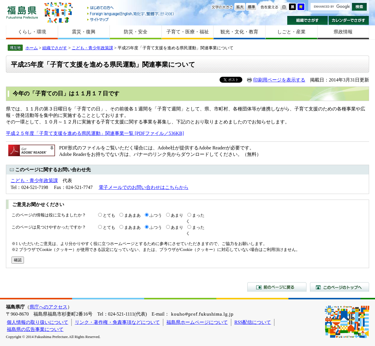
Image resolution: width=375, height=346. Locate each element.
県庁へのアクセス (48, 306)
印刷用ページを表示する (279, 79)
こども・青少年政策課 (92, 47)
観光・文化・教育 (239, 31)
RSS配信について (252, 322)
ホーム (31, 47)
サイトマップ (131, 19)
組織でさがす (307, 20)
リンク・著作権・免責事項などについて (117, 322)
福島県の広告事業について (35, 329)
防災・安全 (135, 31)
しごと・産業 (291, 31)
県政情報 (343, 31)
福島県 (22, 12)
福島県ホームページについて (197, 322)
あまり (177, 215)
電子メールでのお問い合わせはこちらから (144, 187)
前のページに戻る (276, 287)
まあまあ (132, 215)
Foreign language (131, 14)
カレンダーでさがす (349, 20)
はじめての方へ (131, 8)
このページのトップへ (339, 287)
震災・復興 (83, 31)
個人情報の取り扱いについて (37, 322)
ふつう (156, 215)
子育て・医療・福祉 (187, 31)
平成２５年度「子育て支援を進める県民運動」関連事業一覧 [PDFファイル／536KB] (95, 133)
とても (109, 215)
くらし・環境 (32, 31)
